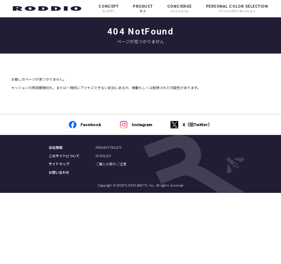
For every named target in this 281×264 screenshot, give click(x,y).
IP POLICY (103, 156)
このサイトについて (64, 156)
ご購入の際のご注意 (111, 164)
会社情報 (56, 148)
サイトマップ (59, 164)
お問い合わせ (59, 172)
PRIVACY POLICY (108, 148)
